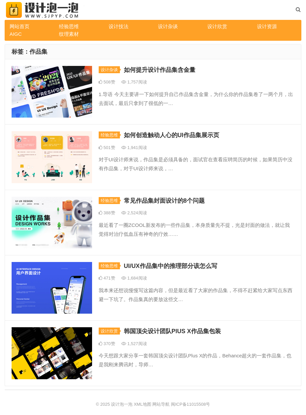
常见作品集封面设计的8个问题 (164, 200)
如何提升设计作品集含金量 (159, 70)
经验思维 (69, 26)
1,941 (134, 147)
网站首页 (19, 26)
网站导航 (161, 404)
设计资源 (267, 26)
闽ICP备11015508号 (190, 404)
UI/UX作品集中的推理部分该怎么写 (170, 266)
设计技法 (118, 26)
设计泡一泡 (121, 404)
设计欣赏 (217, 26)
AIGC (16, 34)
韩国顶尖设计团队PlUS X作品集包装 (172, 331)
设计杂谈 (168, 26)
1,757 (134, 81)
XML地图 (142, 404)
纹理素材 (69, 34)
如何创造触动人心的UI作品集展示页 (171, 135)
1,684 (134, 278)
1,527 (134, 343)
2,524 (134, 212)
